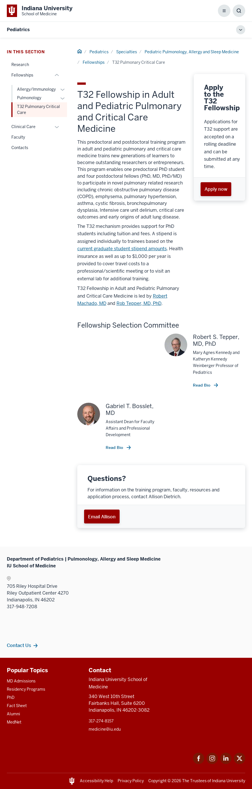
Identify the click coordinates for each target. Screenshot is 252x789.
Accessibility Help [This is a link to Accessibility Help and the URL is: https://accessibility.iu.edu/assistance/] (96, 780)
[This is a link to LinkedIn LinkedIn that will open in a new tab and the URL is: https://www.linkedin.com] (226, 762)
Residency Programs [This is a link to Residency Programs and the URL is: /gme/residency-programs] (26, 689)
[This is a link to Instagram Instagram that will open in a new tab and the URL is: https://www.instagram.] (212, 762)
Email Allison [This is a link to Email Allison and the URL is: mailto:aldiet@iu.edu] (102, 516)
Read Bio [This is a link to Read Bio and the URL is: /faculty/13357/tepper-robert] (202, 385)
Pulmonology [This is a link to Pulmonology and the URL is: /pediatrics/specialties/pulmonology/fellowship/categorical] (29, 97)
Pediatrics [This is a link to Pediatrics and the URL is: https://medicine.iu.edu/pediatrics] (18, 30)
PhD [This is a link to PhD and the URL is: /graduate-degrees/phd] (10, 697)
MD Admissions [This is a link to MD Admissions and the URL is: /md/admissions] (21, 681)
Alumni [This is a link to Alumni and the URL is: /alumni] (13, 713)
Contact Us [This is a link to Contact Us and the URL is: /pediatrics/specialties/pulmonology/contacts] (19, 645)
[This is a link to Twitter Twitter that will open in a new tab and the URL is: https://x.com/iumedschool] (239, 762)
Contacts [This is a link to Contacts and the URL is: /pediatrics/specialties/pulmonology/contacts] (19, 147)
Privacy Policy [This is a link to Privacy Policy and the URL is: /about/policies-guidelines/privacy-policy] (131, 780)
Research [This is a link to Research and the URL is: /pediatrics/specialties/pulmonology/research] (20, 64)
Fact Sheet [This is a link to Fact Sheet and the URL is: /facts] (17, 705)
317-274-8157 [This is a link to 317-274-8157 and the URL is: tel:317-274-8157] (101, 721)
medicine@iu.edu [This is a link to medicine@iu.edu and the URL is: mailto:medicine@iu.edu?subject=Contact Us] (105, 729)
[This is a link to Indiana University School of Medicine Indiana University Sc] (39, 11)
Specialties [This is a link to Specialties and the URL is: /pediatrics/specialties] (126, 51)
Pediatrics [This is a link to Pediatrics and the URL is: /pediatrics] (99, 51)
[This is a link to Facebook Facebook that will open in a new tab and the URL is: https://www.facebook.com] (198, 762)
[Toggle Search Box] (239, 11)
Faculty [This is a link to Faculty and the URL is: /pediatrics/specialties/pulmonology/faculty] (18, 137)
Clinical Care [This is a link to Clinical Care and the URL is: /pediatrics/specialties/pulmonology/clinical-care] (23, 126)
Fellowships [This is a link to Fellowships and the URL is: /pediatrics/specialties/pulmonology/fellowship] (94, 62)
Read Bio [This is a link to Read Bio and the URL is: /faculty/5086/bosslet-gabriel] (115, 447)
